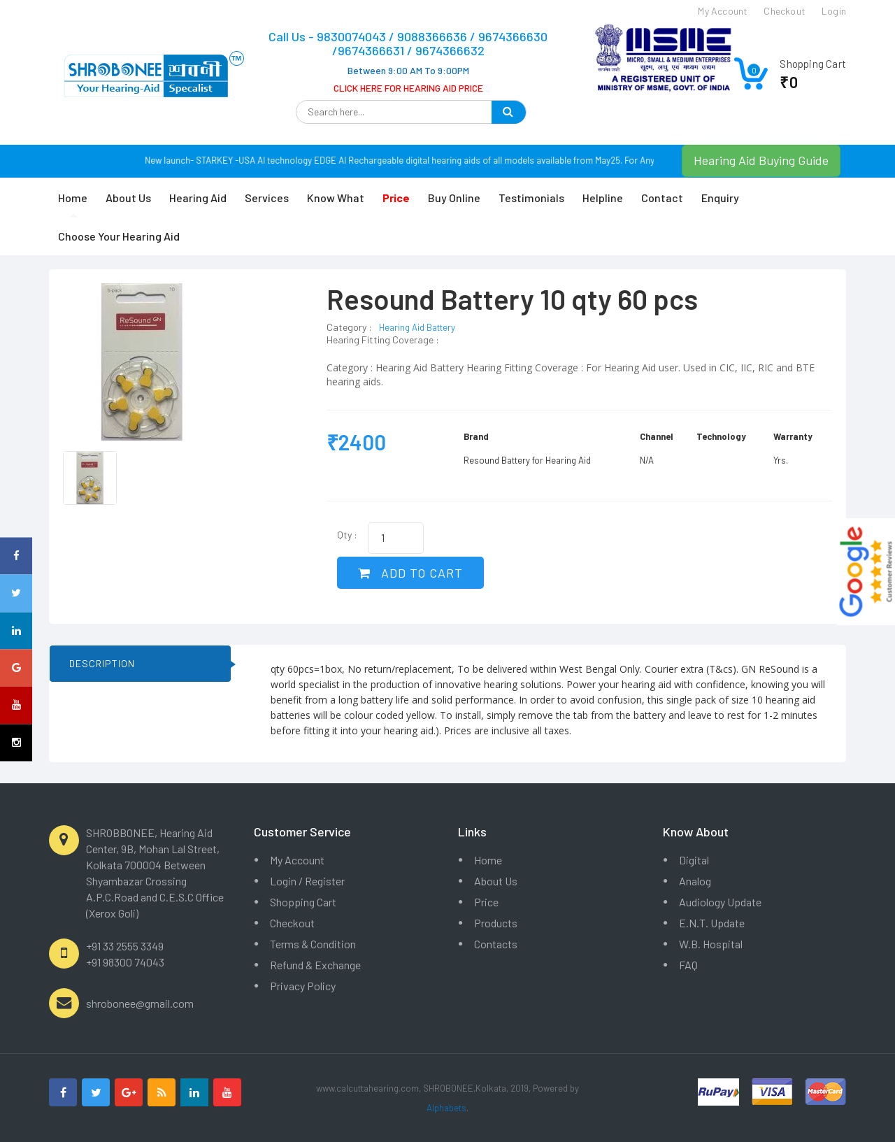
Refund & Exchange (315, 964)
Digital (694, 859)
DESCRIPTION (102, 663)
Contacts (495, 943)
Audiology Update (720, 901)
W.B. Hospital (711, 943)
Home (72, 197)
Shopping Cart (303, 901)
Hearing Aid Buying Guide (761, 160)
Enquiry (720, 197)
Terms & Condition (313, 943)
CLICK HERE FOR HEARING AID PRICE (408, 88)
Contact (662, 197)
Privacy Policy (303, 985)
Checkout (292, 922)
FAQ (688, 964)
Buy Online (454, 197)
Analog (695, 880)
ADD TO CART (410, 572)
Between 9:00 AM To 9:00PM (408, 70)
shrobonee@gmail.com (140, 1003)
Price (486, 901)
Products (495, 922)
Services (267, 197)
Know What (335, 197)
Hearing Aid (198, 197)
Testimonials (531, 197)
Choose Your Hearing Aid (119, 236)
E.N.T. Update (712, 922)
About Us (128, 197)
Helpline (602, 197)
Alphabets (446, 1107)
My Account (297, 859)
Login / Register (307, 880)
